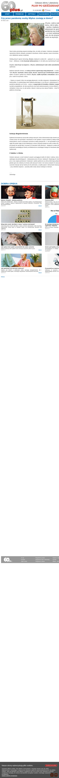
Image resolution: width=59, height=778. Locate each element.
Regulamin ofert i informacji (42, 559)
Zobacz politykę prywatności (9, 777)
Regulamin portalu (40, 557)
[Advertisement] (29, 289)
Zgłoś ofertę (24, 561)
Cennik (54, 559)
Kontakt (23, 559)
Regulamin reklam (40, 561)
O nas (22, 557)
